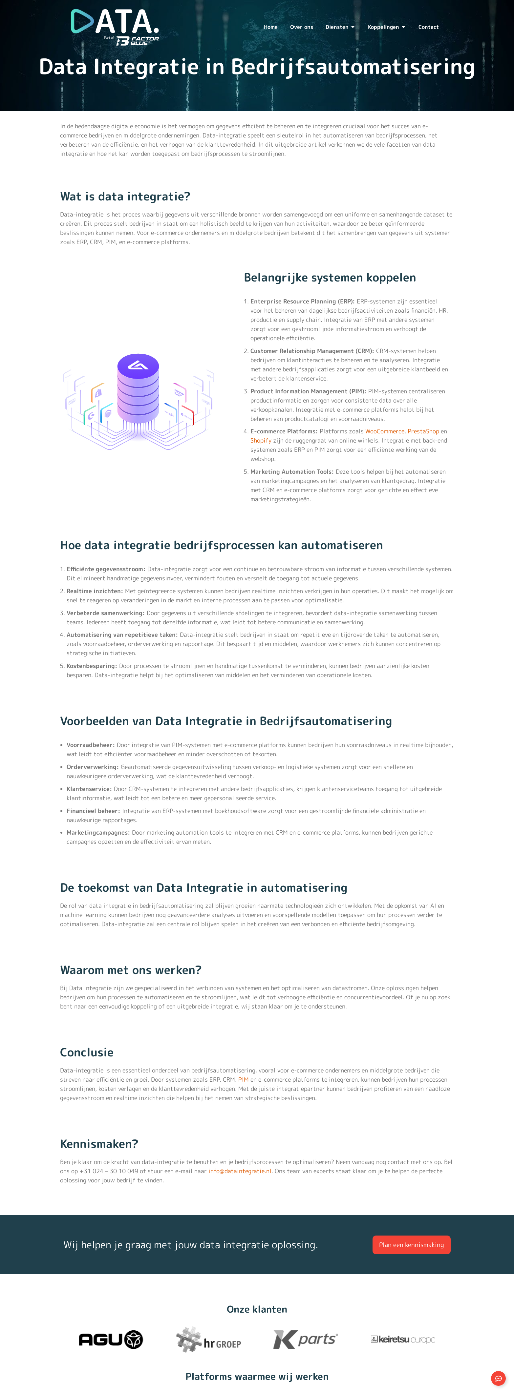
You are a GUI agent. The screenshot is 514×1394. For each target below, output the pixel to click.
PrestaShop (423, 431)
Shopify (260, 440)
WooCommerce (384, 431)
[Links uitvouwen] (498, 1378)
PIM (243, 1079)
